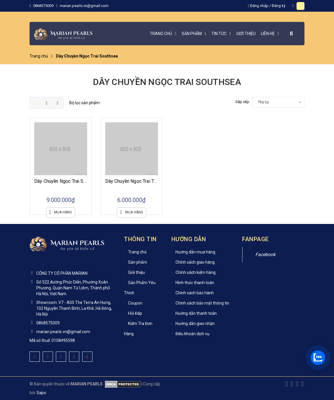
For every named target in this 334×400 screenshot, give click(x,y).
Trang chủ (137, 252)
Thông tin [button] (140, 239)
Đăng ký (278, 6)
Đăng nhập (259, 6)
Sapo (41, 392)
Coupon (135, 303)
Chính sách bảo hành (194, 293)
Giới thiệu (136, 272)
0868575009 (43, 6)
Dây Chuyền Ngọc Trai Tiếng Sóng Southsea (150, 181)
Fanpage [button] (255, 239)
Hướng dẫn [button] (188, 239)
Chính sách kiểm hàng (195, 272)
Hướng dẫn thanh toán (196, 313)
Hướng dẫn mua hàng (195, 252)
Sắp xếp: (242, 102)
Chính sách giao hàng (195, 262)
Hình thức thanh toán (194, 282)
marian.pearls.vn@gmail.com (84, 6)
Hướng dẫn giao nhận (195, 323)
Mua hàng (60, 212)
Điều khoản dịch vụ (192, 333)
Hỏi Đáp (135, 313)
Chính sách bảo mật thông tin (202, 303)
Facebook (265, 254)
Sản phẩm (137, 262)
